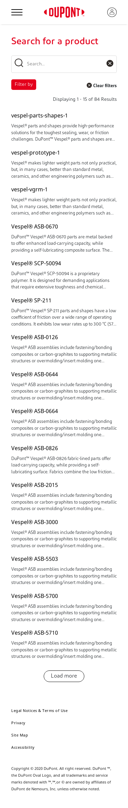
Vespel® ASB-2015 (34, 485)
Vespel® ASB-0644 (34, 374)
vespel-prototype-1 (35, 152)
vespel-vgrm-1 (29, 189)
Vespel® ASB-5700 (34, 596)
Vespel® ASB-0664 (34, 411)
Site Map (19, 735)
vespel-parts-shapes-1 (39, 115)
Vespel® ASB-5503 (34, 559)
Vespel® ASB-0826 (34, 448)
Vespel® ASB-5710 (34, 632)
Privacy (18, 722)
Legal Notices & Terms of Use (39, 710)
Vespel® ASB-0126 (34, 337)
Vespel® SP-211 (31, 300)
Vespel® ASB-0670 (34, 226)
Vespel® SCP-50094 (36, 263)
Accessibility (23, 747)
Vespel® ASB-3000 (34, 522)
